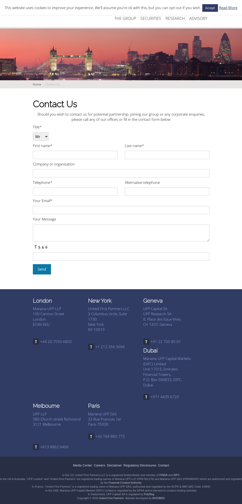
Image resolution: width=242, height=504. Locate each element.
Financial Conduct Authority (125, 482)
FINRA (163, 475)
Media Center (82, 465)
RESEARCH (175, 18)
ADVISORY (198, 18)
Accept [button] (210, 8)
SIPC (176, 475)
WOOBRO (158, 498)
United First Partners (111, 498)
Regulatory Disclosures (140, 465)
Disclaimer (114, 465)
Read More (228, 7)
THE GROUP (125, 18)
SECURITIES (150, 18)
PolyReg (149, 494)
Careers (99, 465)
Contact (163, 465)
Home (37, 84)
